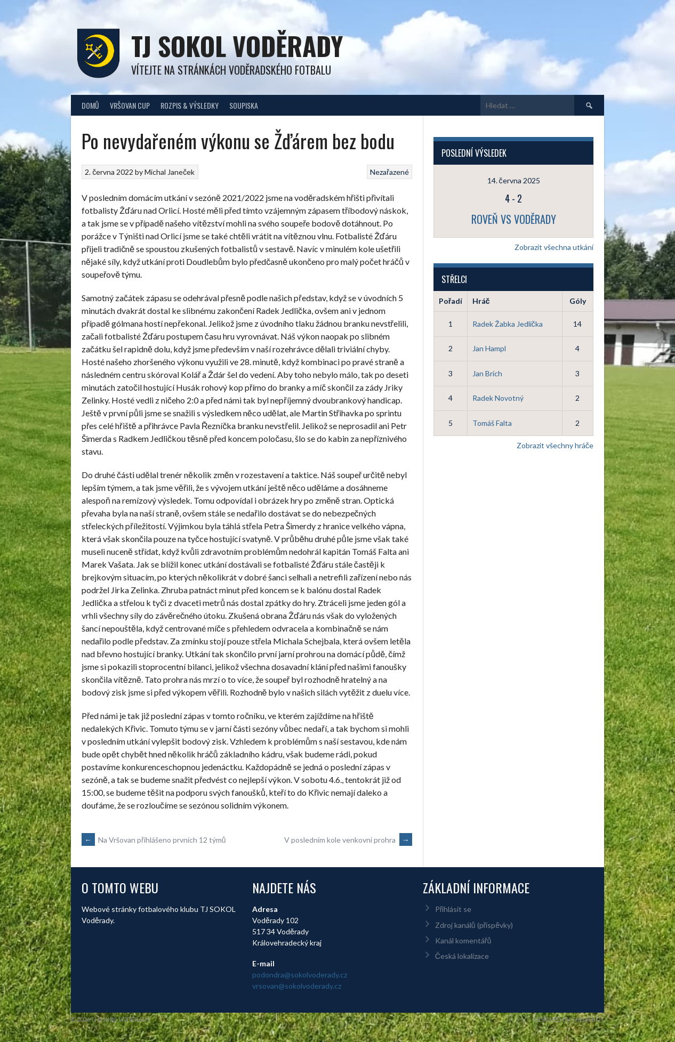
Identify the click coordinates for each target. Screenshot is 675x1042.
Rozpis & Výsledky (189, 105)
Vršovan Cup (130, 105)
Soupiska (243, 105)
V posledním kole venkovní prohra (348, 839)
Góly (577, 300)
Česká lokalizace (462, 955)
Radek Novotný (498, 397)
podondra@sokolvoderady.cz (299, 974)
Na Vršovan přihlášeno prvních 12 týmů (154, 839)
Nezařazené (389, 171)
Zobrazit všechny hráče (555, 445)
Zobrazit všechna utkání (554, 247)
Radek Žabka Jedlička (507, 323)
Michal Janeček (169, 171)
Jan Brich (487, 373)
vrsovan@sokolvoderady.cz (296, 985)
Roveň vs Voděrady (513, 219)
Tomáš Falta (492, 422)
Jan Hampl (489, 348)
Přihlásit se (453, 909)
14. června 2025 (513, 180)
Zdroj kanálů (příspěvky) (474, 925)
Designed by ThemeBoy (568, 1019)
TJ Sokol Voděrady (237, 45)
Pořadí (450, 300)
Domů (90, 105)
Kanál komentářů (463, 940)
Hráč (481, 300)
